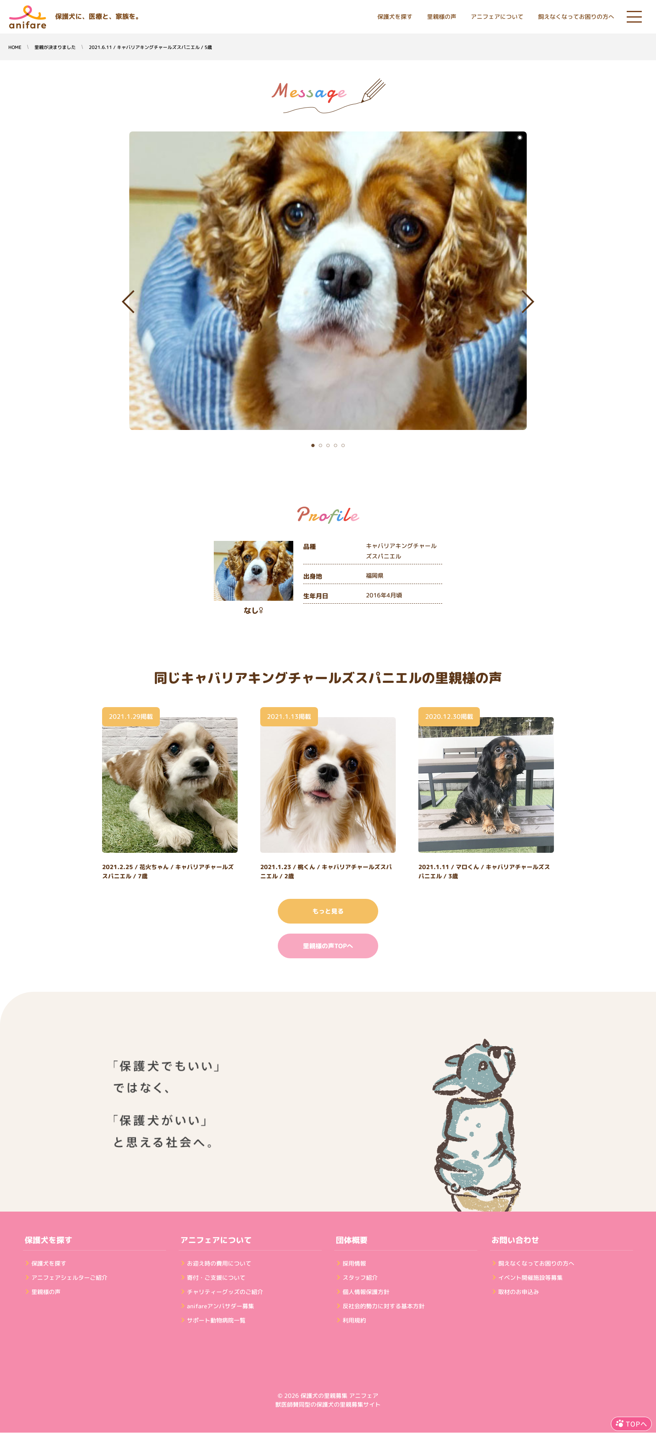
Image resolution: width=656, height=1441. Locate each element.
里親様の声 (441, 17)
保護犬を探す (395, 17)
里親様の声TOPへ (328, 946)
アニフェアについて (497, 17)
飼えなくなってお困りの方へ (576, 17)
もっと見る (327, 911)
